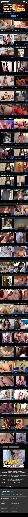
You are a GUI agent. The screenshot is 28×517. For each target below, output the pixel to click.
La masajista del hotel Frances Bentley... (6, 47)
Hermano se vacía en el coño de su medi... (21, 218)
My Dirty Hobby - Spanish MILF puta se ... (20, 389)
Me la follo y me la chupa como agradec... (20, 104)
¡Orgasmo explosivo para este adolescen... (6, 246)
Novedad (19, 15)
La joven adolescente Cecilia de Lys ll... (7, 375)
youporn (25, 101)
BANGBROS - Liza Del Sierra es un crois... (7, 360)
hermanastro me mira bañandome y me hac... (19, 161)
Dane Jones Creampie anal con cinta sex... (21, 418)
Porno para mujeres (15, 506)
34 (10, 447)
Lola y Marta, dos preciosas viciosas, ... (6, 33)
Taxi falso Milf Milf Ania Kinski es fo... (7, 147)
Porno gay (3, 503)
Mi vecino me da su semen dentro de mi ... (6, 261)
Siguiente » (15, 447)
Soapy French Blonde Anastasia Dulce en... (21, 275)
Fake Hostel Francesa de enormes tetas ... (5, 346)
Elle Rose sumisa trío (5, 417)
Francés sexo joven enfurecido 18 (7, 332)
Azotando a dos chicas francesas (7, 275)
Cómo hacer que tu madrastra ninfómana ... (6, 104)
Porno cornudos (4, 511)
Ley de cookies (11, 494)
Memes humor (14, 498)
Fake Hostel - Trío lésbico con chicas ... (6, 232)
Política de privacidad (20, 494)
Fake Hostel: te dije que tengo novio (20, 246)
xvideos (11, 44)
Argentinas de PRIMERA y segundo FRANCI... (19, 204)
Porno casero (4, 508)
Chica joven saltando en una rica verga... (7, 118)
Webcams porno (4, 506)
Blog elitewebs (14, 511)
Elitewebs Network (5, 498)
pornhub (11, 30)
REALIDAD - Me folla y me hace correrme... (20, 303)
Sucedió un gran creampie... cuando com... (6, 19)
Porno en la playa (14, 508)
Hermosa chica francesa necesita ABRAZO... (5, 318)
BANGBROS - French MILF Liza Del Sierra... (20, 360)
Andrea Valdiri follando (5, 132)
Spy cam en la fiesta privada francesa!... (20, 432)
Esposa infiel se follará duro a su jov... (7, 389)
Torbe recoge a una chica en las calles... (7, 161)
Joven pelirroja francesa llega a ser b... (21, 61)
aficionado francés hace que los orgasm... (21, 346)
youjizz (26, 30)
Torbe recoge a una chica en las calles (21, 147)
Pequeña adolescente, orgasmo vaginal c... (21, 318)
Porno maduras (14, 501)
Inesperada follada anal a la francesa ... (20, 132)
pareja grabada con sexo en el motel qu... (6, 218)
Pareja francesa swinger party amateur (20, 232)
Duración (25, 15)
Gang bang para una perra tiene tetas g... (21, 289)
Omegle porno (4, 501)
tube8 (26, 415)
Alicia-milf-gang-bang (19, 332)
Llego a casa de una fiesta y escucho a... (6, 189)
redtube (11, 101)
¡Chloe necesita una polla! (20, 118)
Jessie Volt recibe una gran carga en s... (6, 303)
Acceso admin (14, 513)
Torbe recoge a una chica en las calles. (7, 175)
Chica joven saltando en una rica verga (21, 175)
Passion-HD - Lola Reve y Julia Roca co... (20, 403)
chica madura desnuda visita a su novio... (20, 47)
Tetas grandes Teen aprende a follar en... (7, 289)
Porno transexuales (15, 503)
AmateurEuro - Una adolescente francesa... (7, 75)
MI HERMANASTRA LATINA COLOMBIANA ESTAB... (6, 61)
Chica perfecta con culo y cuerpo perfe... (21, 33)
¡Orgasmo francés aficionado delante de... (20, 375)
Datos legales (4, 494)
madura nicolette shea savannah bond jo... (5, 204)
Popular (13, 15)
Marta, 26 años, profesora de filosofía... (20, 189)
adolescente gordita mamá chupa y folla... (20, 19)
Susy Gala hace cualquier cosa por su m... (21, 261)
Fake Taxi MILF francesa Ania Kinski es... (6, 403)
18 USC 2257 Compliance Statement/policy (14, 486)
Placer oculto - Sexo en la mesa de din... (20, 75)
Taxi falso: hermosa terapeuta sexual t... (20, 90)
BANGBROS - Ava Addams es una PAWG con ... (6, 432)
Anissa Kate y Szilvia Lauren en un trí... (7, 90)
